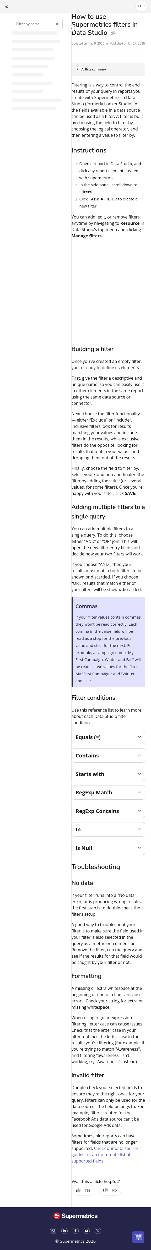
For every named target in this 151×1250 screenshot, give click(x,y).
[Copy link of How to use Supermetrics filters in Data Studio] (113, 33)
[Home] (7, 6)
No (110, 1190)
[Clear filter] (57, 24)
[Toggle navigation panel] (71, 28)
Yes (83, 1190)
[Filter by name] (37, 24)
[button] (141, 6)
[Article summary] (108, 69)
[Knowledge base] (138, 1237)
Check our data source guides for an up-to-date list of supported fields (105, 1154)
